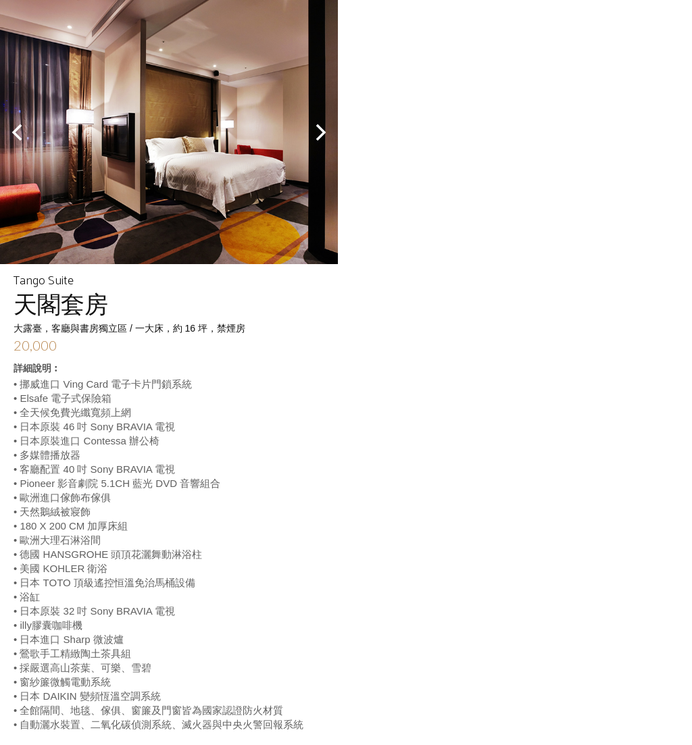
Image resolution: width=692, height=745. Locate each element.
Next (320, 132)
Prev (17, 132)
